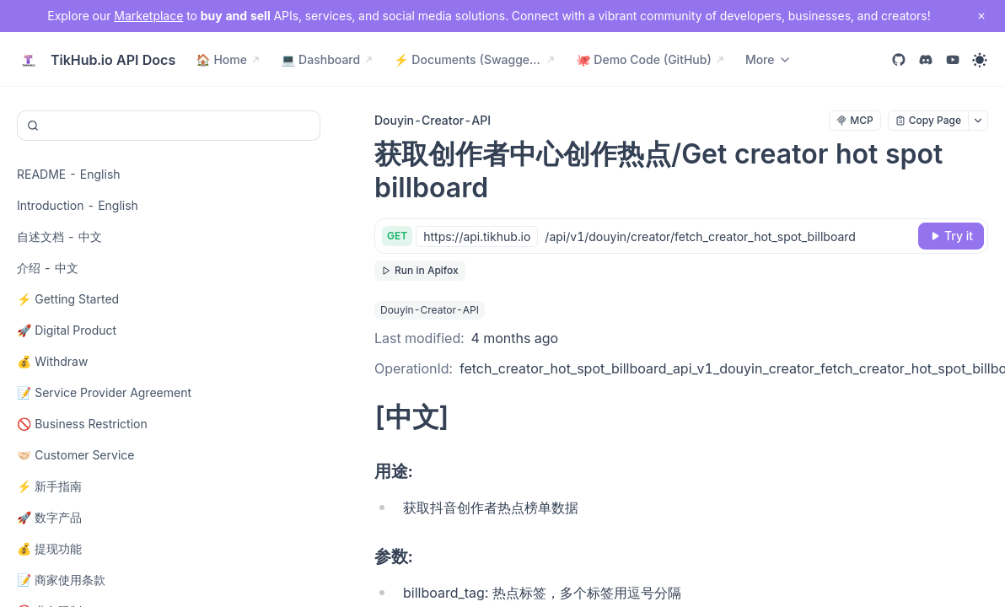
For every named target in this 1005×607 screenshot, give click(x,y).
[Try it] (951, 236)
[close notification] (981, 16)
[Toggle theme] (979, 59)
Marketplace (148, 15)
